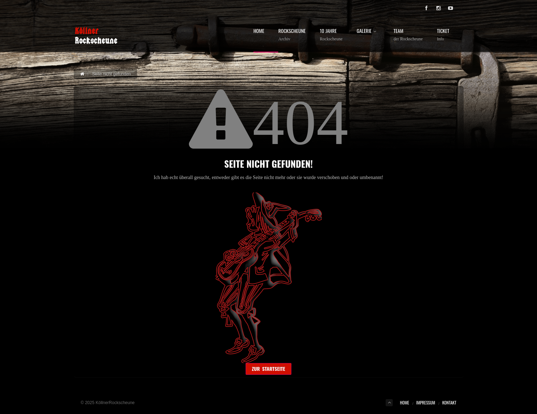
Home (258, 31)
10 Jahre (331, 34)
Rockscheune (292, 34)
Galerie (368, 31)
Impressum (425, 402)
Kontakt (449, 402)
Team (408, 34)
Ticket (443, 34)
